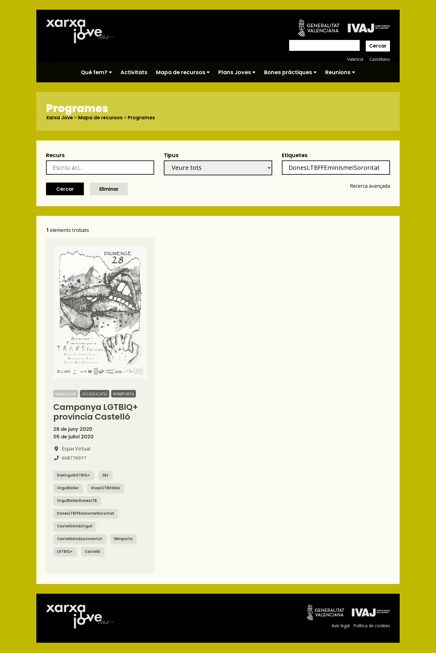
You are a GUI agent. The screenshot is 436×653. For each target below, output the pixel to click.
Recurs (55, 155)
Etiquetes (295, 155)
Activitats (134, 72)
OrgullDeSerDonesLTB (78, 500)
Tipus (171, 155)
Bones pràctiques (290, 72)
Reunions (340, 72)
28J (107, 475)
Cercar (378, 45)
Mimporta (126, 539)
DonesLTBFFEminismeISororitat (87, 513)
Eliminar (109, 189)
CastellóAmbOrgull (76, 526)
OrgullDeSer (69, 488)
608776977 (69, 458)
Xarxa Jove (60, 117)
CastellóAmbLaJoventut (81, 539)
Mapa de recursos (183, 72)
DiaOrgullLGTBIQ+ (74, 475)
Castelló (94, 551)
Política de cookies (371, 626)
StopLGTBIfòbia (108, 488)
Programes (144, 117)
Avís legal (340, 626)
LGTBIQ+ (65, 551)
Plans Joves (237, 72)
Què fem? (96, 72)
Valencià (355, 59)
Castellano (379, 59)
